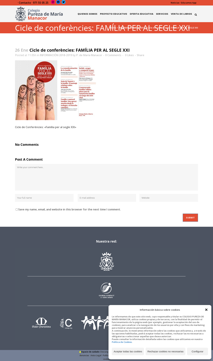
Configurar (197, 351)
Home (113, 27)
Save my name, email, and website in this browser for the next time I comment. (69, 209)
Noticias (175, 2)
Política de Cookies (122, 342)
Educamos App (188, 2)
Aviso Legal (96, 355)
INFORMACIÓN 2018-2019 (131, 27)
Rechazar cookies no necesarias (165, 351)
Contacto (25, 2)
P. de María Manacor (89, 55)
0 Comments (113, 55)
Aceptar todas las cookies (128, 351)
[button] (206, 309)
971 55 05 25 (40, 2)
